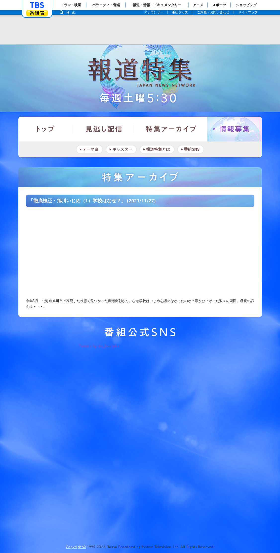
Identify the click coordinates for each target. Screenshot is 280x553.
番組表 (37, 13)
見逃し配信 (104, 129)
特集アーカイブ (171, 129)
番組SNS (192, 149)
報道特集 (140, 78)
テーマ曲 (90, 149)
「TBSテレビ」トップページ (37, 5)
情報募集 (234, 129)
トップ (45, 129)
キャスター (122, 149)
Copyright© (76, 547)
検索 (72, 12)
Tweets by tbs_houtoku (99, 346)
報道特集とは (158, 149)
